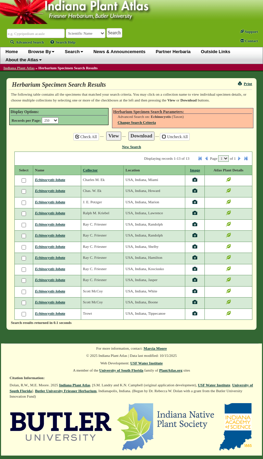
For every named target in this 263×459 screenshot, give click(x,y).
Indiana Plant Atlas (19, 68)
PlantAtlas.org (171, 370)
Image (195, 170)
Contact (249, 41)
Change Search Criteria (137, 122)
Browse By (41, 51)
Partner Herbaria (173, 51)
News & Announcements (119, 51)
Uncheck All (175, 136)
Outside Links (215, 51)
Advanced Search (27, 42)
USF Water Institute (146, 363)
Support (249, 31)
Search (74, 51)
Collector (90, 170)
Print (245, 84)
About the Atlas (23, 59)
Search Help (63, 42)
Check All (86, 136)
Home (11, 51)
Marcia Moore (155, 348)
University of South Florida (121, 370)
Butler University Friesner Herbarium (66, 391)
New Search (131, 147)
